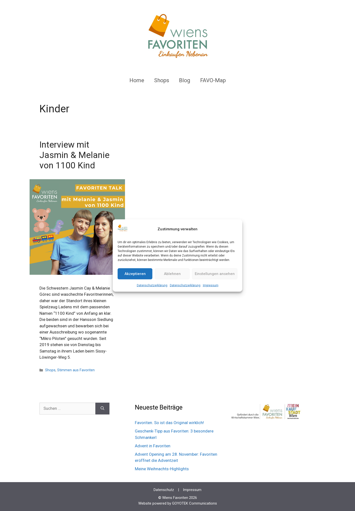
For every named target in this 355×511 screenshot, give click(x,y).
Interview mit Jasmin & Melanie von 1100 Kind (74, 155)
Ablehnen (172, 274)
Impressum (210, 285)
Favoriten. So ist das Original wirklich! (169, 422)
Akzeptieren (135, 274)
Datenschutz (164, 490)
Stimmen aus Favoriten (76, 370)
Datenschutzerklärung (152, 285)
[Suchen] (102, 408)
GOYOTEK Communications (194, 503)
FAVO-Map (213, 80)
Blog (184, 80)
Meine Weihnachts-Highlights (162, 468)
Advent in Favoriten (152, 445)
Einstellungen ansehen (215, 274)
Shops (161, 80)
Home (136, 80)
